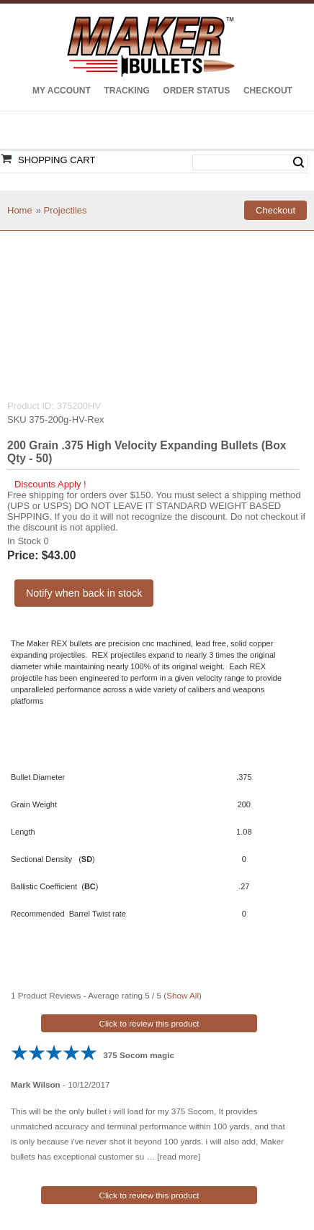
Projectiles (65, 210)
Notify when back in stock (84, 593)
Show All (182, 995)
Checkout (267, 91)
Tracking (126, 91)
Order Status (196, 91)
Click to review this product (149, 1023)
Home (19, 210)
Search (299, 162)
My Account (61, 91)
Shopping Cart (56, 160)
